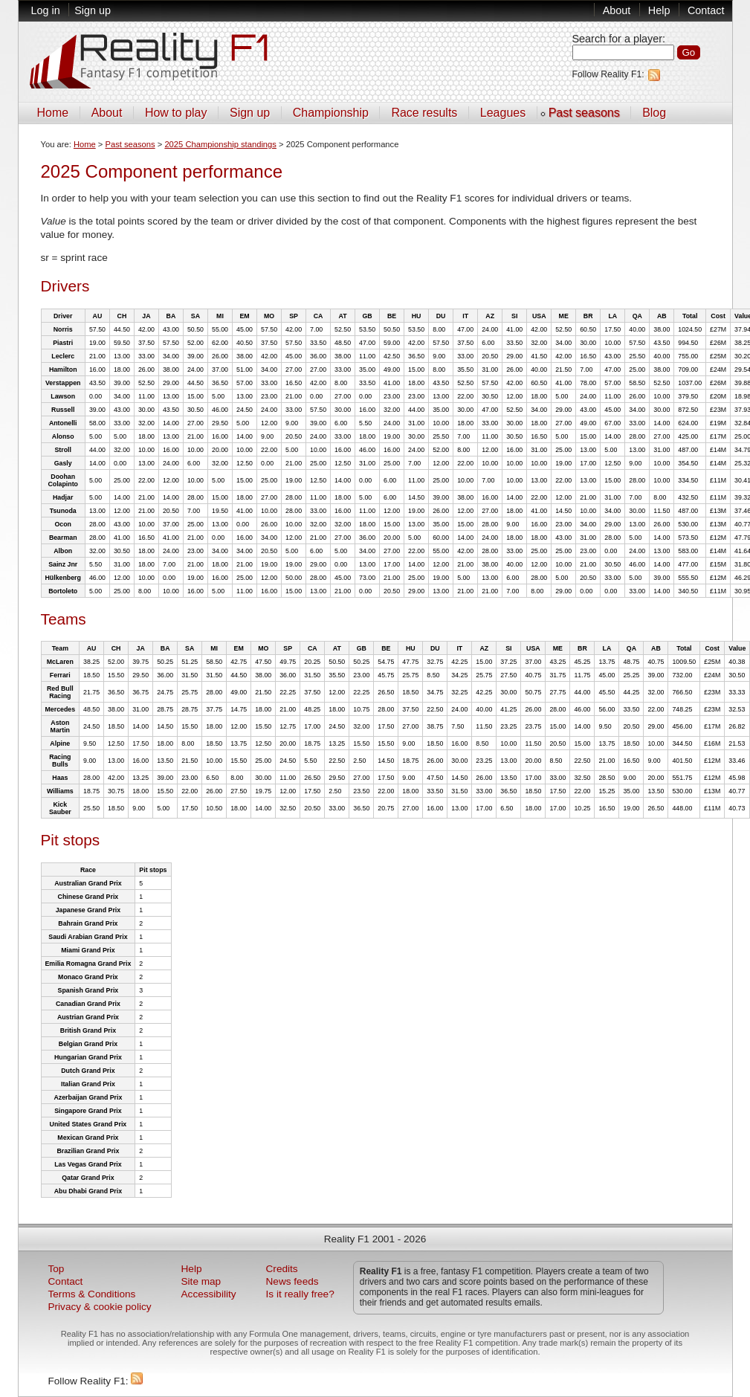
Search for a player (617, 39)
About (617, 10)
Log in (45, 10)
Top (56, 1268)
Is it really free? (300, 1294)
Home (53, 112)
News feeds (292, 1281)
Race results (424, 112)
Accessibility (208, 1294)
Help (659, 10)
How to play (176, 112)
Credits (282, 1268)
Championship (331, 112)
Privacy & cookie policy (100, 1306)
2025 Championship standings (220, 144)
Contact (706, 10)
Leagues (503, 112)
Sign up (92, 10)
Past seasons (584, 112)
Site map (201, 1281)
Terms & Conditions (92, 1294)
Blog (654, 112)
